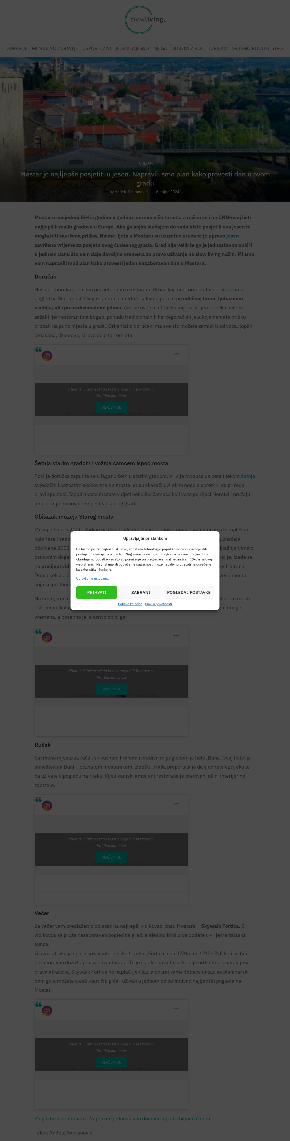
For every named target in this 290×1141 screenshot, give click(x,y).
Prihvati (96, 592)
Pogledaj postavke (189, 592)
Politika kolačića (130, 603)
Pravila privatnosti (158, 603)
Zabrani (140, 592)
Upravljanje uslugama (92, 578)
